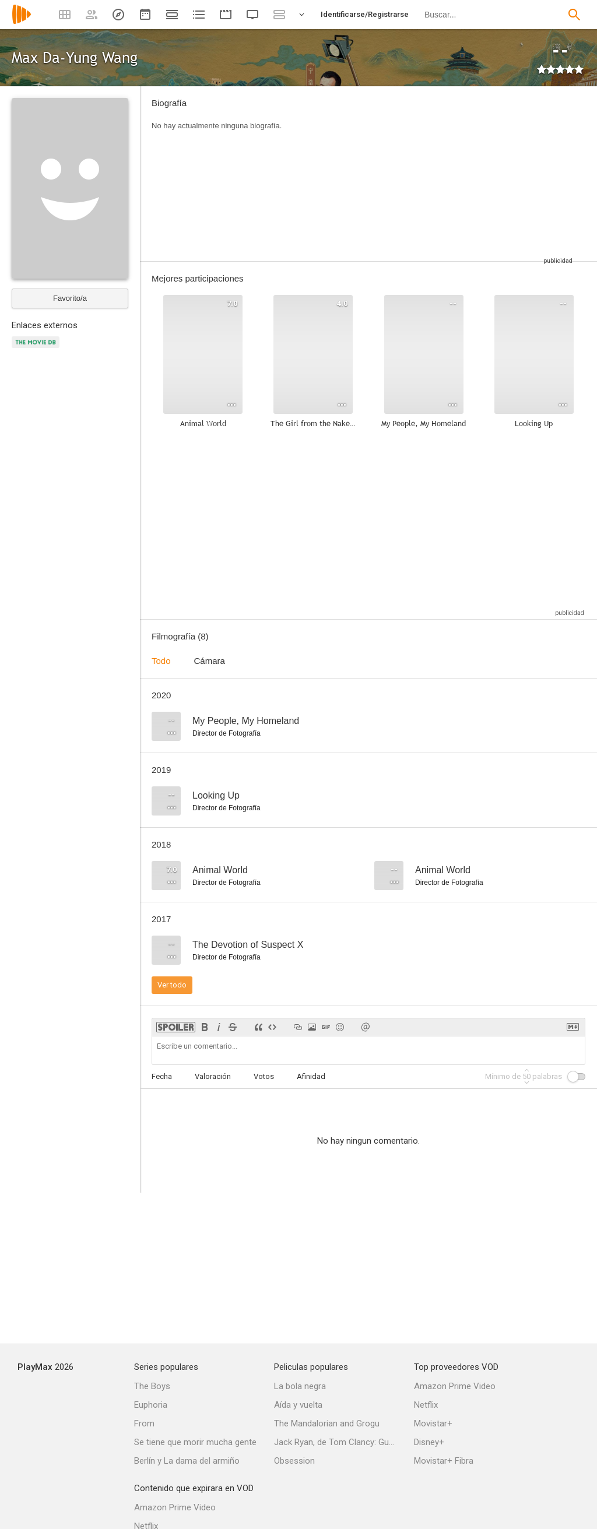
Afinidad (311, 1076)
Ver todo (172, 984)
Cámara (209, 661)
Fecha (162, 1076)
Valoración (213, 1076)
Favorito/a (70, 298)
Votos (264, 1076)
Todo (161, 661)
